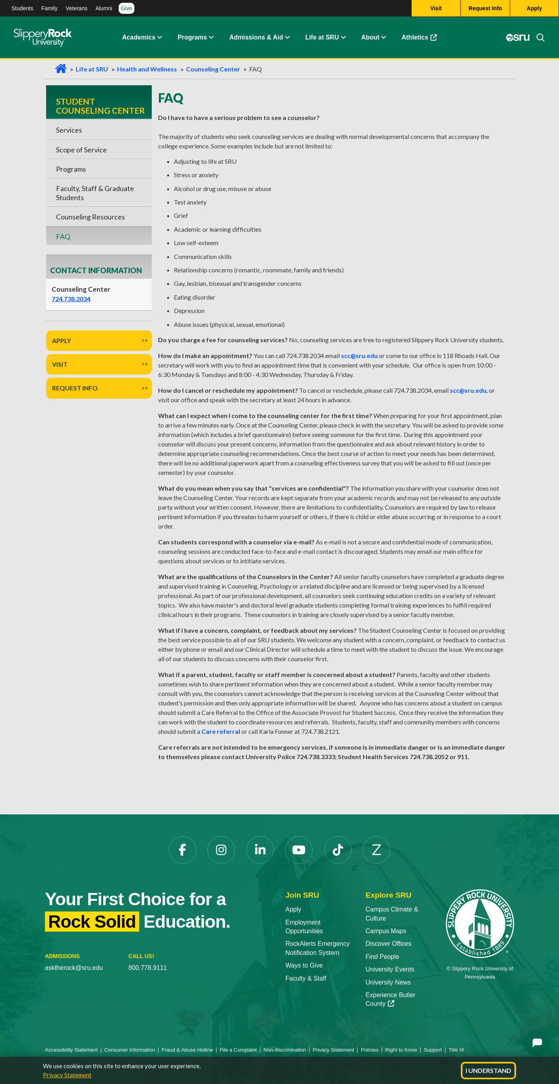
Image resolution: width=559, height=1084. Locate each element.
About (370, 37)
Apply (61, 340)
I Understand (488, 1070)
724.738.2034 (71, 298)
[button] (159, 37)
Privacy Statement (67, 1074)
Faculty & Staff (305, 978)
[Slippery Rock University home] (480, 923)
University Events (389, 969)
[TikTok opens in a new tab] (338, 850)
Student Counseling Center (100, 105)
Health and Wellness (147, 69)
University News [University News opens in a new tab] (388, 982)
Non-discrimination (284, 1050)
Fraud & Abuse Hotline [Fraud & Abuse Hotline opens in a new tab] (187, 1050)
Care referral (220, 731)
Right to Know (401, 1050)
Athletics (423, 39)
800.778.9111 (148, 967)
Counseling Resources (90, 216)
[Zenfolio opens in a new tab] (376, 850)
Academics (139, 37)
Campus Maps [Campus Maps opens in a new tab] (385, 931)
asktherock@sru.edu (74, 967)
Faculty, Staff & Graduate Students (95, 192)
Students (22, 8)
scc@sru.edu (359, 355)
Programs (192, 37)
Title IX (456, 1050)
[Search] (537, 37)
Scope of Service (81, 149)
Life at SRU (322, 37)
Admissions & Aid (256, 37)
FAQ (63, 236)
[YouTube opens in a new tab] (299, 850)
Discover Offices (388, 943)
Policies (369, 1050)
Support (433, 1050)
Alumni (103, 8)
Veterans (76, 8)
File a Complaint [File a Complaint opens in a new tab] (238, 1050)
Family (49, 8)
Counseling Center (213, 69)
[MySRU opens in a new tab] (518, 37)
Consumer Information (129, 1050)
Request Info (75, 388)
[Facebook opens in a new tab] (182, 850)
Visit (59, 364)
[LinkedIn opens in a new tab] (260, 850)
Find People (382, 956)
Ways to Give (304, 965)
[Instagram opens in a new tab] (221, 850)
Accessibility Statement (71, 1050)
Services (69, 130)
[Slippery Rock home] (43, 37)
